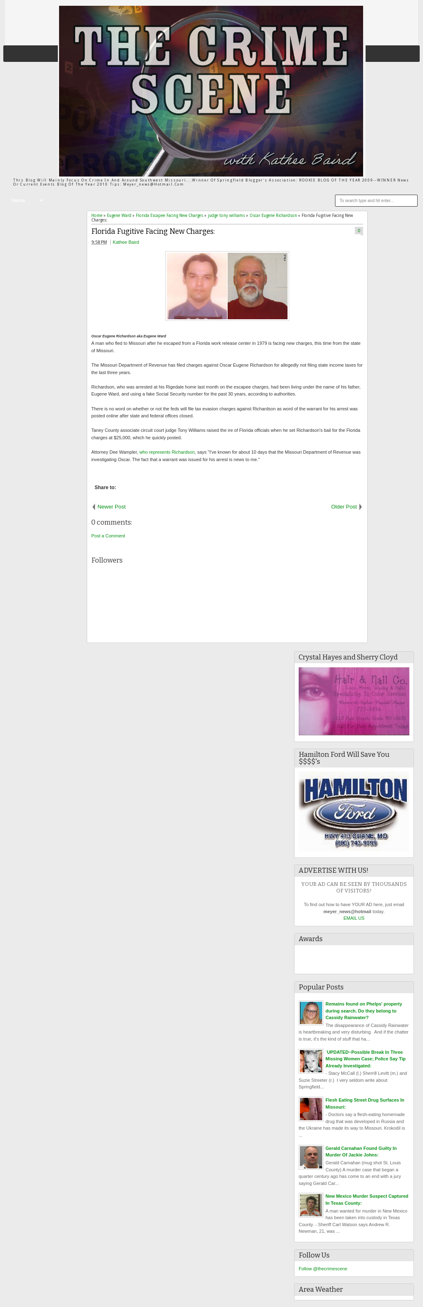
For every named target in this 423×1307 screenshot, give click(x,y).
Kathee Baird (126, 242)
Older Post (344, 507)
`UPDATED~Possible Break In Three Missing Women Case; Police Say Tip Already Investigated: (366, 1059)
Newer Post (111, 507)
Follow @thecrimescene (323, 1268)
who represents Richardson (167, 452)
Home (18, 200)
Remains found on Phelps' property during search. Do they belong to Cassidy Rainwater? (364, 1010)
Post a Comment (108, 535)
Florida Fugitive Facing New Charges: (153, 231)
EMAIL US (354, 918)
